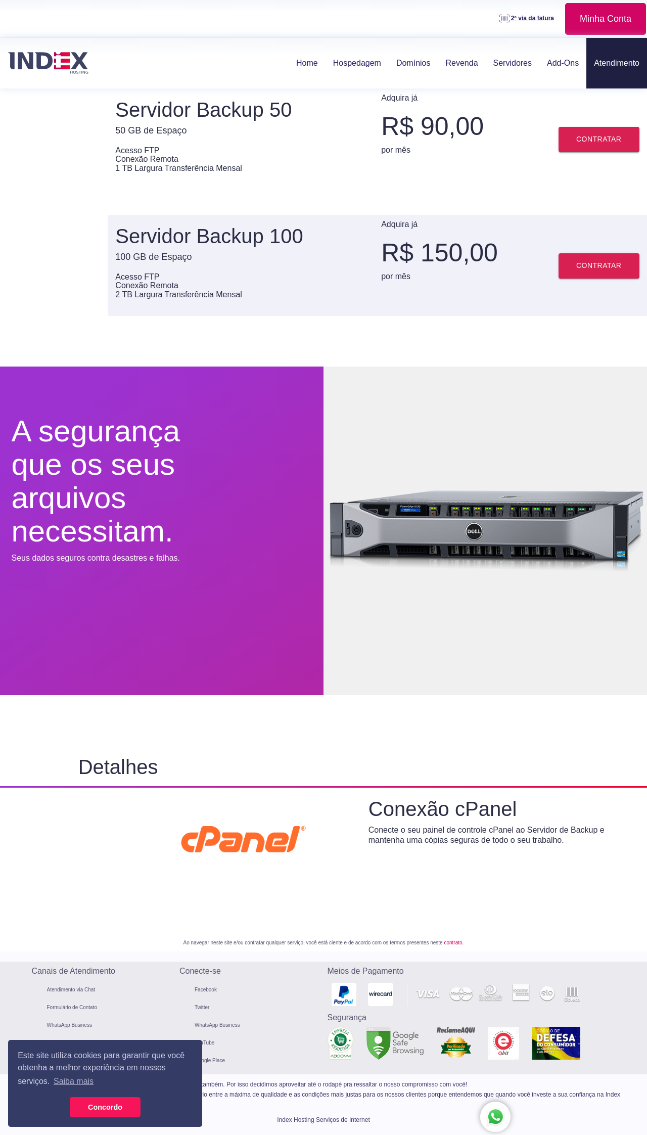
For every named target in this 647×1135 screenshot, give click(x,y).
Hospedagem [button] (357, 63)
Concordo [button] (105, 1107)
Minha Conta (605, 19)
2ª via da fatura (532, 18)
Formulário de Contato (72, 1007)
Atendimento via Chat (71, 989)
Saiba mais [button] (74, 1081)
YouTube (204, 1043)
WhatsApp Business (70, 1025)
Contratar (599, 139)
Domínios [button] (413, 63)
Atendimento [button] (616, 63)
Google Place (210, 1060)
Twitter (202, 1007)
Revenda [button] (461, 63)
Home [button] (307, 63)
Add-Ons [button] (563, 63)
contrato (453, 942)
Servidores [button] (512, 63)
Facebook (206, 989)
